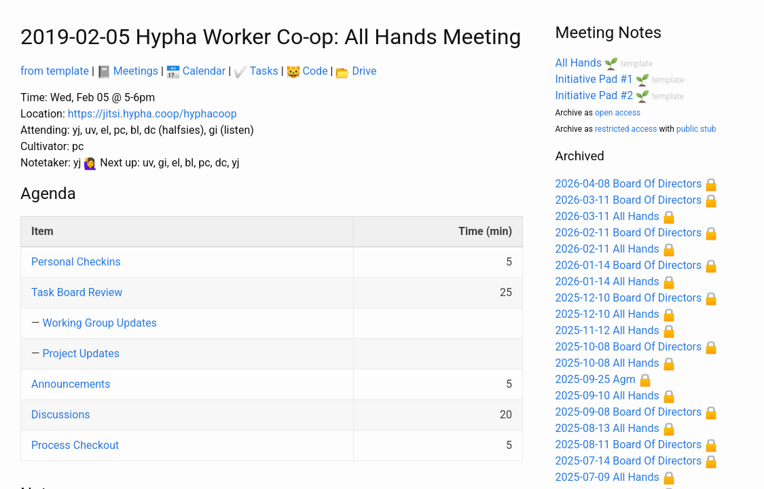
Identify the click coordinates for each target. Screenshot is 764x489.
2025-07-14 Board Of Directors (629, 460)
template (637, 64)
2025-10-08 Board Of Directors (629, 346)
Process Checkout (75, 445)
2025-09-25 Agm (596, 379)
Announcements (71, 384)
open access (617, 112)
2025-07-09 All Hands (607, 477)
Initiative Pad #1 (595, 79)
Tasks (256, 71)
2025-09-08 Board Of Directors (629, 411)
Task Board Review (76, 292)
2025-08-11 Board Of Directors (629, 444)
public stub (696, 129)
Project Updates (80, 353)
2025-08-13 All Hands (607, 428)
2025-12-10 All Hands (607, 314)
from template (54, 71)
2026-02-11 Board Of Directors (629, 232)
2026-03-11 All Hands (607, 216)
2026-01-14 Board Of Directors (629, 265)
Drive (355, 71)
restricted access (626, 129)
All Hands (579, 62)
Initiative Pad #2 (595, 95)
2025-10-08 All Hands (607, 363)
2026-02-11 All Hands (607, 248)
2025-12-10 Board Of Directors (629, 297)
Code (307, 71)
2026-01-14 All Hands (607, 281)
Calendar (195, 71)
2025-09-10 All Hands (607, 395)
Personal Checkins (76, 261)
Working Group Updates (99, 322)
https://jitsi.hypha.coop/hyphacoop (152, 113)
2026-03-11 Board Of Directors (629, 200)
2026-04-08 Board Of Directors (629, 183)
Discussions (60, 414)
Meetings (127, 71)
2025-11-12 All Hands (607, 330)
